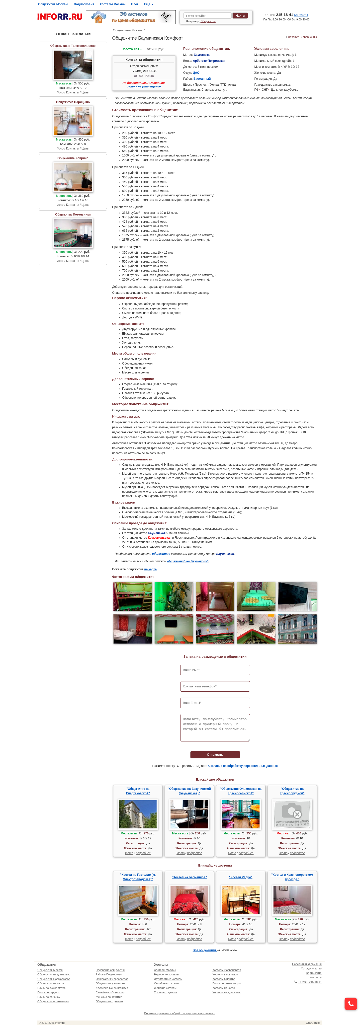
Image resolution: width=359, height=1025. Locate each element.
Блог (134, 4)
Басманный (202, 78)
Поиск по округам (48, 992)
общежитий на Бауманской (187, 561)
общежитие (161, 554)
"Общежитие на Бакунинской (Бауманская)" (189, 791)
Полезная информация (307, 963)
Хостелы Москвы (112, 4)
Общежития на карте (50, 983)
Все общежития (205, 950)
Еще (149, 4)
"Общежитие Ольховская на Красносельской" (241, 791)
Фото (129, 853)
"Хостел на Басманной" (189, 877)
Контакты (301, 15)
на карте (150, 569)
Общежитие (208, 21)
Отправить (215, 754)
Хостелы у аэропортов (226, 969)
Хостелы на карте (223, 987)
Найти (240, 15)
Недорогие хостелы (166, 974)
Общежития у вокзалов (110, 983)
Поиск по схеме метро (51, 987)
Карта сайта (314, 972)
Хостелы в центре (223, 978)
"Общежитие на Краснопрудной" (292, 791)
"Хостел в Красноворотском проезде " (292, 877)
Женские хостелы (165, 987)
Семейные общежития (110, 992)
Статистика (313, 1022)
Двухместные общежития (112, 987)
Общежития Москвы (53, 4)
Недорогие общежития (110, 969)
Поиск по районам (49, 996)
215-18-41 (279, 14)
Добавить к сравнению (302, 36)
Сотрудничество (311, 968)
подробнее (143, 853)
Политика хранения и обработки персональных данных (179, 1013)
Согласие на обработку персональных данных (243, 766)
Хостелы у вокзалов (225, 974)
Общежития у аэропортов (112, 978)
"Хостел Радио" (240, 877)
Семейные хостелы (166, 983)
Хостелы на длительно (226, 992)
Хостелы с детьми (165, 992)
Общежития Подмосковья (53, 978)
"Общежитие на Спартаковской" (138, 791)
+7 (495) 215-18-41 (144, 71)
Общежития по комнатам (53, 1001)
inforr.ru (60, 1022)
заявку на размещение (144, 86)
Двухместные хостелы (168, 978)
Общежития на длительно (54, 974)
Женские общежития (109, 996)
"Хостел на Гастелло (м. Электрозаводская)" (138, 877)
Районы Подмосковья (109, 974)
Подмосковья (84, 4)
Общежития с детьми (109, 1001)
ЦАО (196, 72)
